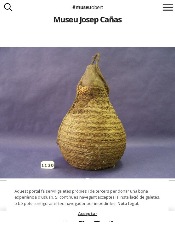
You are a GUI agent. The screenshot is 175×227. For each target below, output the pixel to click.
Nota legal (127, 203)
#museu (87, 7)
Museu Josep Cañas (87, 19)
